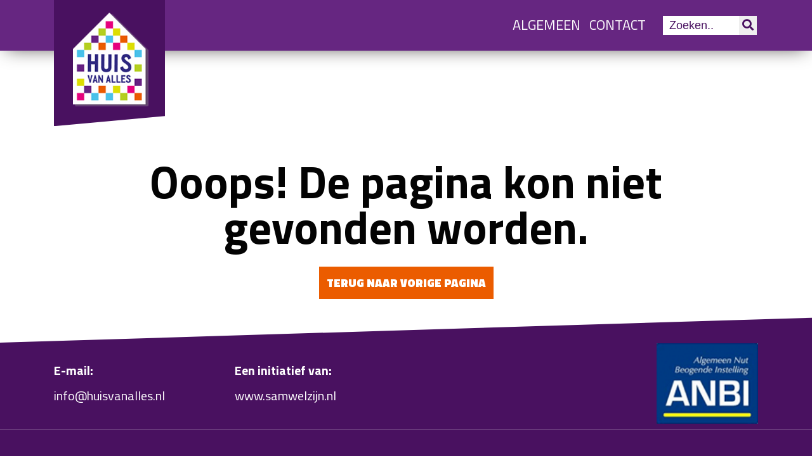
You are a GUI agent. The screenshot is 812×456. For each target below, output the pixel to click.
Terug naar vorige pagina (406, 282)
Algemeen (546, 24)
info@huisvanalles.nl (109, 395)
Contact (617, 24)
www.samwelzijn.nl (285, 395)
